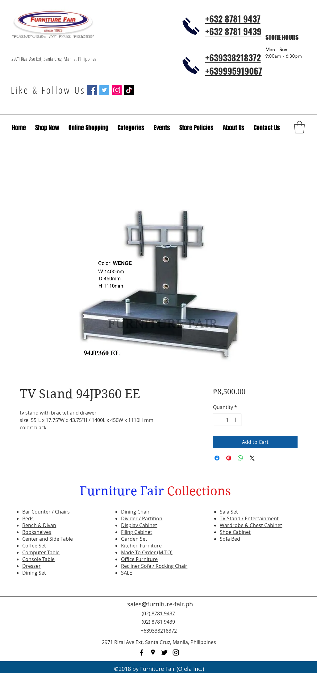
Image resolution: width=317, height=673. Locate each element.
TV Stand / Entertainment (249, 518)
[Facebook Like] (268, 625)
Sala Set (229, 511)
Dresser (31, 566)
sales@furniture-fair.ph (160, 604)
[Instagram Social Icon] (117, 90)
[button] (162, 127)
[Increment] (236, 420)
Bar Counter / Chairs (46, 511)
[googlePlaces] (153, 652)
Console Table (38, 559)
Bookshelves (36, 532)
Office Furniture (139, 559)
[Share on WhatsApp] (240, 458)
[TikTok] (129, 90)
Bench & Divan (39, 525)
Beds (28, 518)
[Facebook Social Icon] (92, 90)
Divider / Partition (141, 518)
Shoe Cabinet (235, 532)
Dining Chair (135, 511)
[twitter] (164, 652)
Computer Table (41, 552)
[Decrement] (218, 420)
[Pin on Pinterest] (228, 458)
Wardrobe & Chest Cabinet (251, 525)
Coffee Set (34, 545)
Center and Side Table (47, 538)
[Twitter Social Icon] (104, 90)
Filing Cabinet (136, 532)
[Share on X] (252, 458)
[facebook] (141, 652)
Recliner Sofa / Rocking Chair (154, 566)
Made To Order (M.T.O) (147, 552)
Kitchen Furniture (141, 545)
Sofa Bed (230, 538)
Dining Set (34, 572)
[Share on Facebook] (217, 458)
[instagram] (176, 652)
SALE (126, 572)
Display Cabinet (139, 525)
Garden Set (134, 538)
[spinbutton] (227, 420)
